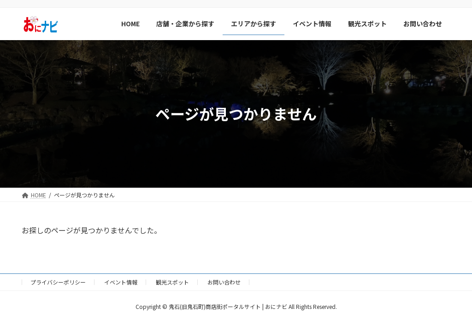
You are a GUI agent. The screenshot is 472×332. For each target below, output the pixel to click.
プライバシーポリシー (58, 282)
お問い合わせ (224, 282)
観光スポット (172, 282)
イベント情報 (120, 282)
